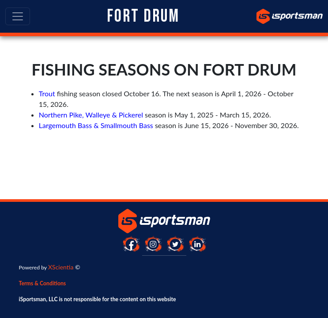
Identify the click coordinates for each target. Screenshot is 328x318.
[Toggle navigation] (17, 16)
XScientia (60, 267)
